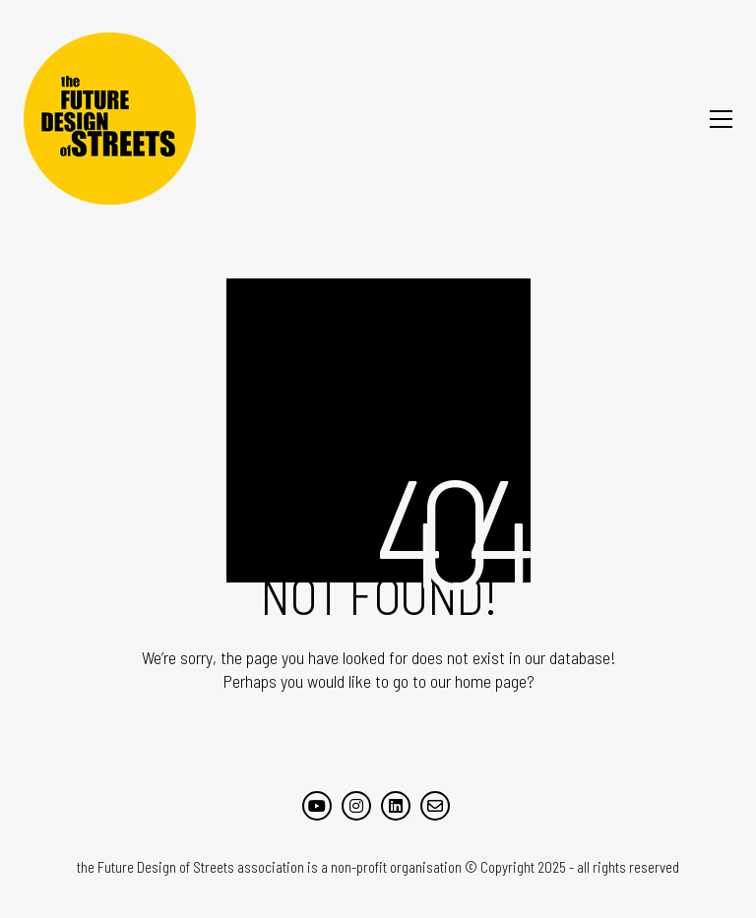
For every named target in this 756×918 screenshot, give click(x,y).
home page (491, 681)
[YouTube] (317, 806)
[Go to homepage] (110, 118)
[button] (721, 119)
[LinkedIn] (395, 806)
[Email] (435, 806)
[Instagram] (356, 806)
